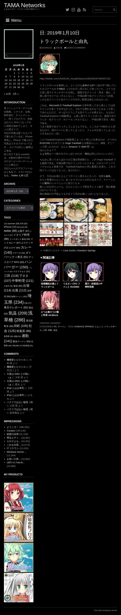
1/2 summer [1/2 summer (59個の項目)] (12, 223)
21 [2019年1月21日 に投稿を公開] (10, 83)
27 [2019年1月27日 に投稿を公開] (6, 87)
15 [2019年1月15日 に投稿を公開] (14, 80)
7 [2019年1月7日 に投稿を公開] (10, 76)
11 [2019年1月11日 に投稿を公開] (27, 76)
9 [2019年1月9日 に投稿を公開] (18, 76)
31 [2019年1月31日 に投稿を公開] (23, 87)
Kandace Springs (84, 326)
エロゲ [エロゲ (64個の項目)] (14, 247)
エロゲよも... (14, 441)
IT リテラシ (13, 448)
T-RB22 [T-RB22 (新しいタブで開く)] (61, 88)
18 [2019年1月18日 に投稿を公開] (27, 80)
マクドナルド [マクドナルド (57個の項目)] (21, 271)
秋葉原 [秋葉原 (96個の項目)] (24, 331)
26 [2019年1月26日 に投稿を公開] (31, 83)
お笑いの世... (14, 459)
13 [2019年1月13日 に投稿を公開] (6, 80)
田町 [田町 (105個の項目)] (21, 326)
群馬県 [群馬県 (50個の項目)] (8, 336)
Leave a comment (76, 48)
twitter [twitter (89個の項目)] (10, 230)
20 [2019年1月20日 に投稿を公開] (6, 83)
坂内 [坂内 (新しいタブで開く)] (46, 183)
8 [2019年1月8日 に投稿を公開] (14, 76)
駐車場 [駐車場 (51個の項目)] (28, 346)
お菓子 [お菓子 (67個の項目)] (23, 231)
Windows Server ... (17, 452)
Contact (11, 430)
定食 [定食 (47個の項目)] (27, 303)
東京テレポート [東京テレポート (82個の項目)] (16, 307)
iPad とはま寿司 (15, 388)
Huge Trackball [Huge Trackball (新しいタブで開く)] (73, 143)
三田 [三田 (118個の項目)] (11, 275)
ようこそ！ (13, 427)
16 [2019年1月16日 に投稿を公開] (18, 80)
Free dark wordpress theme (105, 610)
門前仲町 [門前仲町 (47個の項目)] (17, 346)
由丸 (55, 330)
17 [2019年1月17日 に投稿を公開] (23, 80)
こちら (7, 150)
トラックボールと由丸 (64, 41)
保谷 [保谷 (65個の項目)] (18, 286)
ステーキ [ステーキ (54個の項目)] (19, 253)
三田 (45, 330)
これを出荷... (14, 444)
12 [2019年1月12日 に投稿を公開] (31, 76)
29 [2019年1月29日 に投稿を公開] (14, 87)
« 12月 (7, 93)
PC (55, 326)
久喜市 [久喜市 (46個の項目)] (8, 286)
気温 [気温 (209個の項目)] (18, 313)
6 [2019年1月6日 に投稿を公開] (6, 76)
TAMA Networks (24, 5)
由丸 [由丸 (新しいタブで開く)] (108, 176)
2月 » (16, 93)
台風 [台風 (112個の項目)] (19, 290)
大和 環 (59, 48)
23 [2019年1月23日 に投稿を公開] (18, 83)
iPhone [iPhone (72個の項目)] (10, 226)
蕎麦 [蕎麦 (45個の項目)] (17, 336)
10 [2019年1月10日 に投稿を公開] (23, 76)
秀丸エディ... (14, 437)
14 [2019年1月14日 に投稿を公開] (10, 80)
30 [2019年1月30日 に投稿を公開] (18, 87)
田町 (50, 330)
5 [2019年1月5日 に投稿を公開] (31, 73)
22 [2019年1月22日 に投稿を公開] (14, 83)
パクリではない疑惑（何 (20, 402)
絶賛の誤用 (13, 434)
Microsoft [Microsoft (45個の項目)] (22, 227)
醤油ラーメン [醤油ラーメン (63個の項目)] (22, 341)
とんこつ (99, 326)
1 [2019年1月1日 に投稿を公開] (14, 73)
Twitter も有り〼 (19, 175)
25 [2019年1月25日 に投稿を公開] (27, 83)
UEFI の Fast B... (16, 462)
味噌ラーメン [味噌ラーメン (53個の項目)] (19, 296)
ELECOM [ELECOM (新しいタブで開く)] (45, 143)
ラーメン (62, 326)
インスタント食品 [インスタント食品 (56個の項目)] (19, 239)
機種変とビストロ (16, 359)
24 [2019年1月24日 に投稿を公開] (23, 83)
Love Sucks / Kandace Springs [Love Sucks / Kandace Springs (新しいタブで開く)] (79, 250)
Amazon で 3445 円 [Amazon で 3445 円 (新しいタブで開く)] (79, 146)
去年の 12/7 (88, 85)
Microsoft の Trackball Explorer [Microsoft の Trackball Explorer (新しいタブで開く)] (65, 105)
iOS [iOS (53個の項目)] (23, 224)
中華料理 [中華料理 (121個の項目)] (22, 280)
